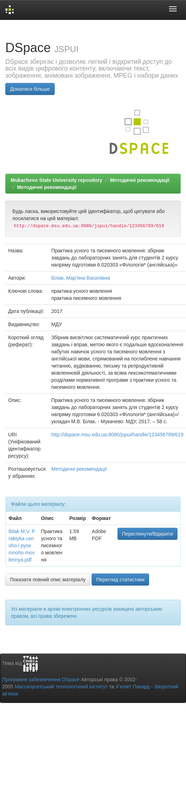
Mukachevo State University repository (56, 180)
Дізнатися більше (30, 89)
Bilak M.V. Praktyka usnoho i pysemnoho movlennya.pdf (22, 545)
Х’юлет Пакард (133, 686)
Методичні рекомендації (139, 180)
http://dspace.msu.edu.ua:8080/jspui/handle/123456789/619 (117, 434)
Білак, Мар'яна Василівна (80, 278)
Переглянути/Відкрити (147, 534)
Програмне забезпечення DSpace (41, 679)
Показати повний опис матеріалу (48, 579)
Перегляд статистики (120, 579)
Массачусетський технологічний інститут (61, 686)
